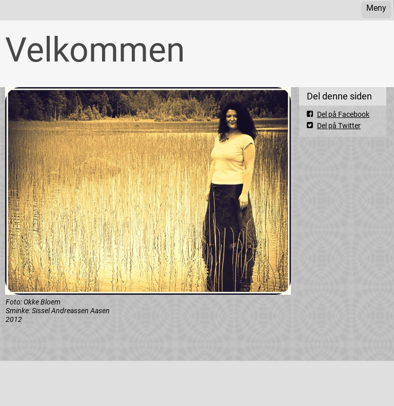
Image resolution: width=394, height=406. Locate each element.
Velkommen (95, 50)
